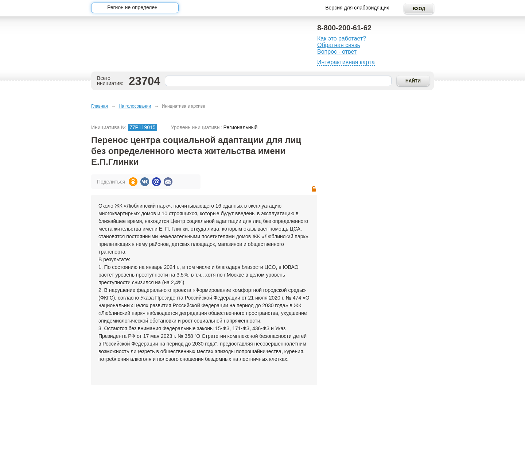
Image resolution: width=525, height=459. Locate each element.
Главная (99, 106)
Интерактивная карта (346, 62)
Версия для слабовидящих (357, 8)
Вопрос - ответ (337, 52)
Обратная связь (338, 45)
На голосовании (134, 106)
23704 (144, 81)
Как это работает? (341, 38)
